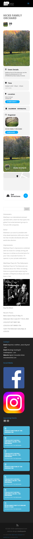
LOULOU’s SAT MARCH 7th (12, 325)
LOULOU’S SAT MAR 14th (11, 322)
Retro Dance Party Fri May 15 (13, 316)
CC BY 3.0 (16, 537)
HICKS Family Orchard (13, 129)
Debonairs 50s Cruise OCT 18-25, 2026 (16, 319)
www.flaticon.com (6, 537)
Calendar (12, 108)
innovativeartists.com (9, 358)
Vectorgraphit (20, 534)
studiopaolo (21, 531)
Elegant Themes (14, 534)
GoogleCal (21, 108)
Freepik (10, 534)
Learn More (11, 132)
